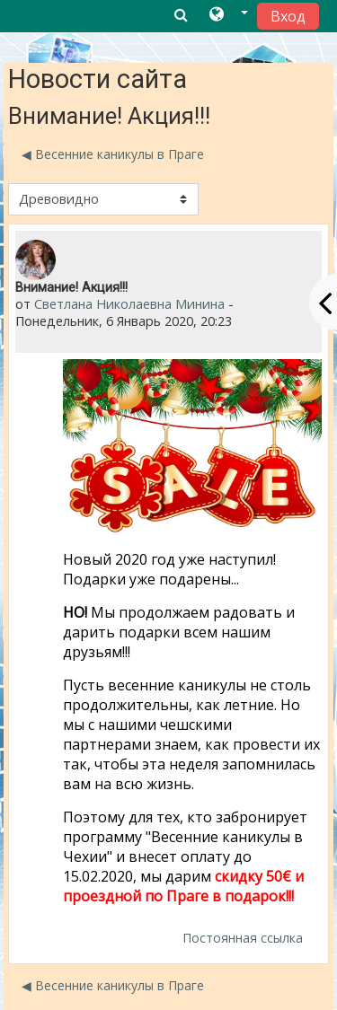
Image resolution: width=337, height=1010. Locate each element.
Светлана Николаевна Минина (129, 303)
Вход (288, 16)
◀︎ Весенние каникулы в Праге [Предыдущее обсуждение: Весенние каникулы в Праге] (113, 153)
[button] (228, 15)
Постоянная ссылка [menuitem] (242, 937)
